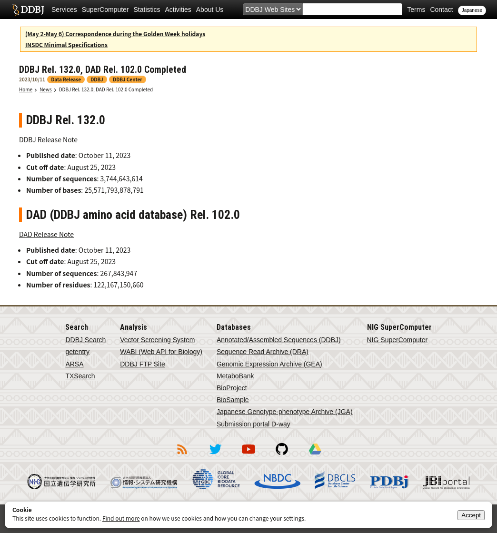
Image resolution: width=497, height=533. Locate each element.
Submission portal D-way (253, 424)
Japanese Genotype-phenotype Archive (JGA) (285, 411)
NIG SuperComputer (397, 340)
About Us (210, 9)
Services (64, 9)
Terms (416, 9)
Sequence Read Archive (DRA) (262, 351)
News (46, 89)
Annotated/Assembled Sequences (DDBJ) (279, 340)
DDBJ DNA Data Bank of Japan (28, 9)
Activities (178, 9)
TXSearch (80, 376)
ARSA (74, 364)
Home (25, 89)
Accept (471, 515)
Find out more (121, 518)
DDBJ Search (85, 340)
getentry (77, 351)
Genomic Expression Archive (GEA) (269, 364)
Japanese (472, 10)
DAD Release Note (46, 234)
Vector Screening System (157, 340)
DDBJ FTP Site (142, 364)
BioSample (233, 400)
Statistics (147, 9)
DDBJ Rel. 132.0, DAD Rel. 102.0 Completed (106, 89)
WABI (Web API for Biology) (161, 351)
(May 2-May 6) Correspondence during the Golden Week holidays (115, 34)
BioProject (232, 388)
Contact (441, 9)
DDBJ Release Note (48, 139)
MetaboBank (235, 376)
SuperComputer (105, 9)
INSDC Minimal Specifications (66, 44)
